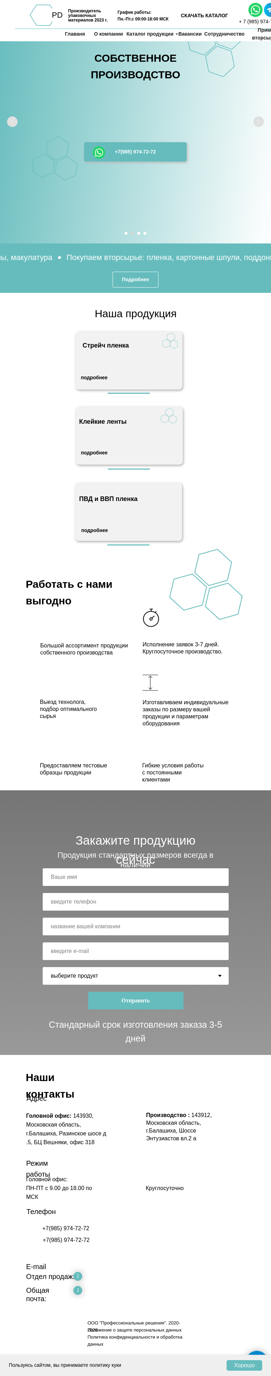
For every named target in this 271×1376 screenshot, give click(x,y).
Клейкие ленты (103, 421)
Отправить (135, 1000)
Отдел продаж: (50, 1276)
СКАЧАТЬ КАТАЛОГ (204, 15)
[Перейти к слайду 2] (132, 233)
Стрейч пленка (106, 345)
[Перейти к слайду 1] (126, 233)
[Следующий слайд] (258, 121)
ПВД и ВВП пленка (108, 498)
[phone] (136, 902)
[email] (136, 951)
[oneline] (136, 926)
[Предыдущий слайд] (12, 121)
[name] (136, 877)
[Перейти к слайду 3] (138, 233)
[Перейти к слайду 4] (145, 233)
